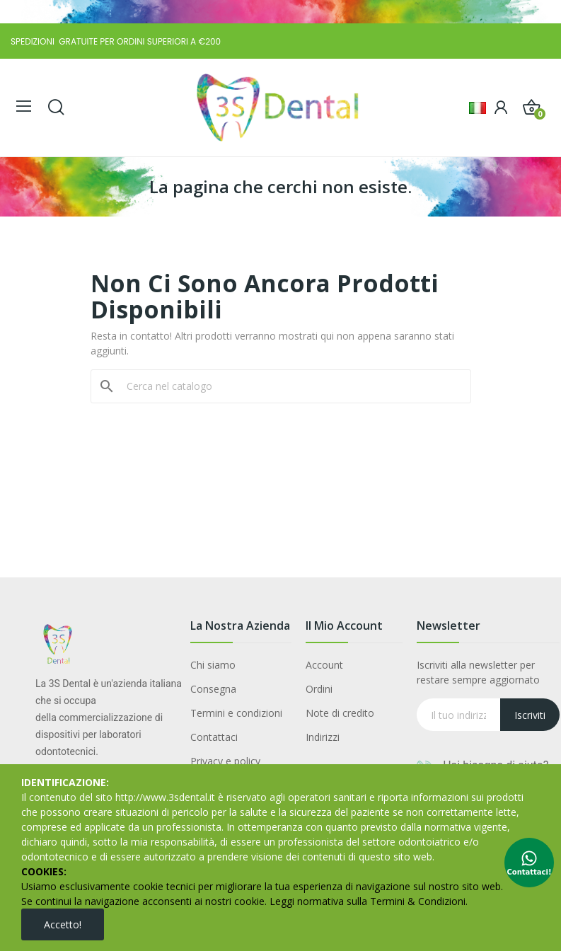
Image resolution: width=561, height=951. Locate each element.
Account (324, 665)
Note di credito (340, 713)
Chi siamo (213, 665)
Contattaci (214, 737)
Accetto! (62, 924)
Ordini (319, 689)
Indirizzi (323, 737)
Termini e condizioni (236, 713)
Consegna (213, 689)
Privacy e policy (225, 761)
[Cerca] (289, 386)
